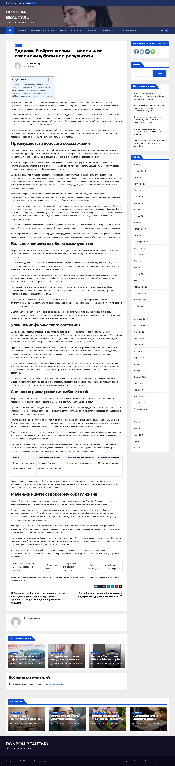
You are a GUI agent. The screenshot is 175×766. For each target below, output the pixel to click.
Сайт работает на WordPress (17, 761)
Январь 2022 (140, 370)
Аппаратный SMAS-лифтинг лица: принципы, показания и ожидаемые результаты (150, 108)
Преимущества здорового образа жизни (31, 84)
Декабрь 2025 (140, 164)
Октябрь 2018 (140, 403)
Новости (76, 30)
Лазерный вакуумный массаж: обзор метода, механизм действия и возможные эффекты (150, 96)
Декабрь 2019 (140, 396)
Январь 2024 (140, 216)
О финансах (107, 30)
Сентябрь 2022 (141, 319)
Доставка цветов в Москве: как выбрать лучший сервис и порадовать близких (148, 120)
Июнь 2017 (139, 422)
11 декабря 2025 (20, 723)
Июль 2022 (139, 332)
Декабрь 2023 (140, 222)
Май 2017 (138, 428)
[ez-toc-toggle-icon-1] (49, 80)
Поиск (136, 64)
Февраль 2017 (140, 441)
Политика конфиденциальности (156, 761)
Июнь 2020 (139, 383)
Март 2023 (139, 280)
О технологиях (128, 30)
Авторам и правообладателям (120, 761)
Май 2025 (138, 203)
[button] (162, 30)
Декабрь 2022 (140, 300)
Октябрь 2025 (140, 177)
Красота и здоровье (42, 30)
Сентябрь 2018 (141, 409)
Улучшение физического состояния (29, 90)
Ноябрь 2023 (140, 229)
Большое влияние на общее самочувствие (32, 87)
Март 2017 (138, 435)
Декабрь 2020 (140, 377)
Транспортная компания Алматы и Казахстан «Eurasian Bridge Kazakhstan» (150, 143)
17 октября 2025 (142, 723)
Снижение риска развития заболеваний (31, 93)
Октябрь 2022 (140, 312)
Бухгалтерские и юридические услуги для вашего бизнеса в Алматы (148, 131)
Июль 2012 (139, 448)
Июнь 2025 (139, 197)
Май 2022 (138, 345)
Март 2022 (139, 358)
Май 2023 (138, 267)
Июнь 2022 (139, 338)
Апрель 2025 (140, 209)
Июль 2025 (139, 190)
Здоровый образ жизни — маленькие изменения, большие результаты (59, 53)
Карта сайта (138, 761)
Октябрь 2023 (140, 235)
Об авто (91, 30)
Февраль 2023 (140, 287)
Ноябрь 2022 (140, 306)
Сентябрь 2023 (141, 242)
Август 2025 (139, 184)
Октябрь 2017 (140, 415)
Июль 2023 (139, 255)
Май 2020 (138, 390)
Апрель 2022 (140, 351)
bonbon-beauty (33, 63)
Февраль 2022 (140, 364)
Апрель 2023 (140, 274)
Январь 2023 (140, 293)
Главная (21, 30)
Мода (63, 30)
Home (105, 761)
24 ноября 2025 (60, 723)
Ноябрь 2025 (140, 171)
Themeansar (50, 761)
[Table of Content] (50, 80)
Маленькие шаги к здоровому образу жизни (33, 96)
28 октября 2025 (102, 723)
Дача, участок (16, 712)
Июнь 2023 (139, 261)
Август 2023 (139, 248)
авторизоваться (57, 684)
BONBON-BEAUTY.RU (28, 743)
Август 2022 (139, 325)
